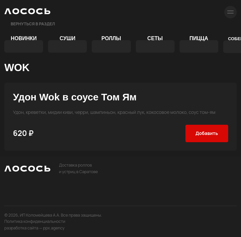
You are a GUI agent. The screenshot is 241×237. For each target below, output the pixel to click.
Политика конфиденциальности (34, 221)
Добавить (207, 133)
